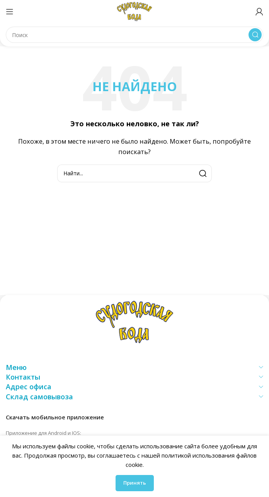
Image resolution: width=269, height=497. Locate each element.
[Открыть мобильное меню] (9, 11)
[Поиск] (134, 35)
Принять (134, 482)
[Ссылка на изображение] (134, 321)
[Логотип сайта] (134, 11)
